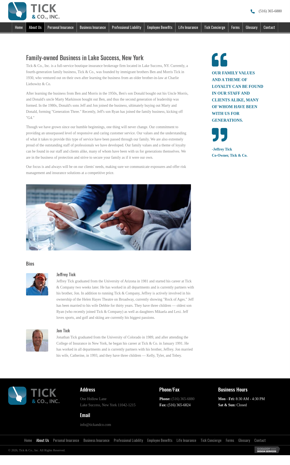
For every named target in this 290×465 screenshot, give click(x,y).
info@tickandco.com (95, 425)
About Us (42, 440)
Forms (230, 440)
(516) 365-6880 (270, 11)
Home (28, 440)
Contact (260, 440)
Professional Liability (128, 440)
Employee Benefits (159, 440)
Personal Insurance (66, 440)
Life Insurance (186, 440)
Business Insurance (96, 440)
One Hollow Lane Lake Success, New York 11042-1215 (107, 402)
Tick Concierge (211, 440)
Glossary (244, 440)
